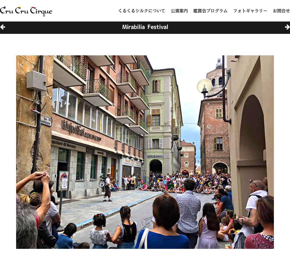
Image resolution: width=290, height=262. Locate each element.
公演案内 (179, 11)
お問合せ (281, 11)
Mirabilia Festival (145, 27)
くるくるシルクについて (141, 11)
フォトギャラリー (250, 11)
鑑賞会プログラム (210, 11)
